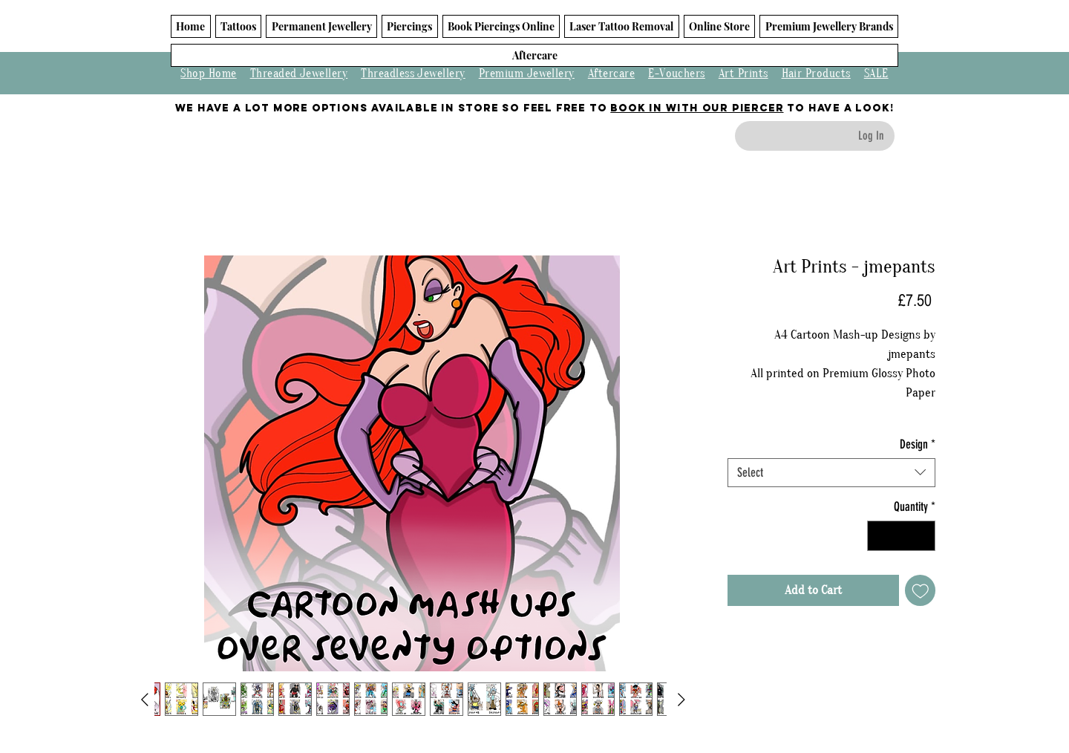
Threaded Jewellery (299, 73)
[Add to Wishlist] (920, 590)
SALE (876, 73)
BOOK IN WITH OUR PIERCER (696, 108)
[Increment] (923, 536)
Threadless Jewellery (413, 73)
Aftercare (611, 73)
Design (917, 444)
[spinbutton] (902, 536)
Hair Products (816, 73)
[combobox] (831, 472)
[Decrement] (880, 536)
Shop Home (208, 73)
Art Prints (743, 73)
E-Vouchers (676, 73)
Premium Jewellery (527, 73)
